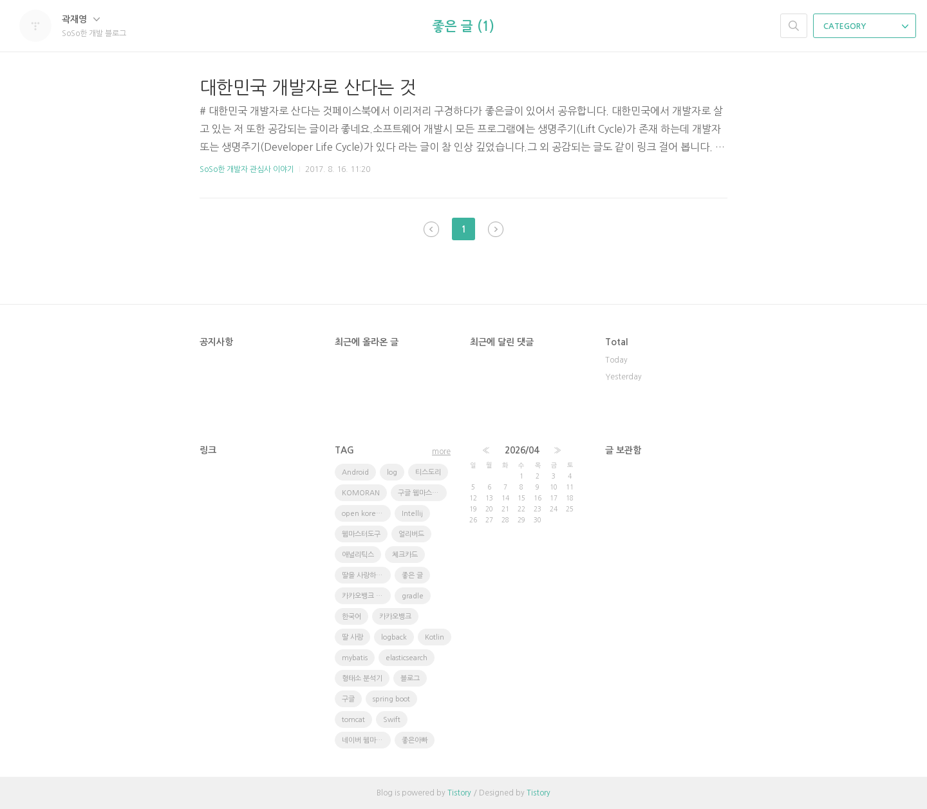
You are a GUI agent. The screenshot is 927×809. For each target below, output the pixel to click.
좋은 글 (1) (463, 26)
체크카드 (405, 554)
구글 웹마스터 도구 (422, 493)
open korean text (366, 513)
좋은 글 (412, 575)
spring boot (391, 699)
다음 (495, 229)
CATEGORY (865, 26)
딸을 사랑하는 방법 (366, 575)
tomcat (353, 719)
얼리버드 (411, 534)
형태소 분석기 (362, 678)
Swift (391, 719)
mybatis (355, 657)
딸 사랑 (352, 637)
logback (394, 637)
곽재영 (81, 19)
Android (355, 472)
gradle (413, 596)
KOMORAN (361, 493)
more (441, 451)
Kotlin (434, 637)
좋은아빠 (414, 740)
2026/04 (522, 450)
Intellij (412, 513)
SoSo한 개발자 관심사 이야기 (247, 169)
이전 (431, 229)
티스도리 (428, 472)
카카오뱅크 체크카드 (366, 596)
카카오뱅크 (395, 616)
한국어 (351, 616)
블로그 (410, 678)
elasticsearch (406, 657)
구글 (348, 699)
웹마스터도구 (361, 534)
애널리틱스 (358, 554)
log (392, 472)
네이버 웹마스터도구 (366, 740)
